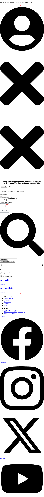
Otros (22, 265)
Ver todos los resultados (7, 261)
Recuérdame (4, 197)
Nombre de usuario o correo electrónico (12, 191)
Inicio (5, 265)
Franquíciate (33, 265)
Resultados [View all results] (4, 259)
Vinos (14, 265)
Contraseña (3, 194)
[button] (22, 61)
